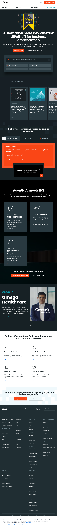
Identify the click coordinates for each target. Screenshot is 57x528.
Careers (31, 481)
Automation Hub (5, 444)
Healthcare (27, 138)
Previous (48, 81)
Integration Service (20, 425)
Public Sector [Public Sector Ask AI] (34, 68)
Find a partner (5, 478)
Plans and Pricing (6, 422)
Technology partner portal (8, 489)
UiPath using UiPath (33, 494)
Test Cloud (18, 450)
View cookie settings (19, 525)
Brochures (45, 436)
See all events (46, 458)
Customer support (7, 425)
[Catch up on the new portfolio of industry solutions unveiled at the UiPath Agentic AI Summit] (37, 103)
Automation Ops (5, 447)
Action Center (5, 431)
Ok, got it (7, 525)
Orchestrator (19, 436)
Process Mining (19, 439)
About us (31, 475)
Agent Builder (5, 433)
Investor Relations (33, 489)
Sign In (38, 409)
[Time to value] (41, 217)
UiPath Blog (45, 422)
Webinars (45, 433)
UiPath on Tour (46, 450)
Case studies (46, 427)
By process (31, 425)
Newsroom (31, 486)
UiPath (45, 455)
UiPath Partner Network (7, 475)
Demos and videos (47, 438)
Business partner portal (7, 486)
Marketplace (18, 430)
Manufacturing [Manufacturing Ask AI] (11, 68)
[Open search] (33, 2)
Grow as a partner (6, 483)
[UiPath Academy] (5, 381)
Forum (30, 459)
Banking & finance (10, 138)
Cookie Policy (28, 522)
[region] (28, 522)
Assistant (4, 442)
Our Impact (31, 497)
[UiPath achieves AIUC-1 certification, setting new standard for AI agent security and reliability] (18, 103)
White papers (46, 430)
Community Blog (33, 461)
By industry (31, 422)
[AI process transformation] (15, 217)
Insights (17, 422)
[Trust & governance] (15, 251)
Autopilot (4, 450)
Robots (17, 442)
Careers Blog (32, 483)
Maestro (17, 433)
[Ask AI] (49, 60)
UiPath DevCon (46, 452)
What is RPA (31, 443)
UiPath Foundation (33, 502)
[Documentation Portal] (5, 360)
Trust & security (32, 491)
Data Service (18, 419)
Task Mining (18, 447)
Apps (3, 439)
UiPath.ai (31, 478)
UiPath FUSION (46, 444)
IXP (16, 428)
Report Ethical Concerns (34, 508)
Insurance (44, 138)
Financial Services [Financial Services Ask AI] (12, 65)
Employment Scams (33, 510)
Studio (17, 444)
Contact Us (29, 409)
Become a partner (6, 481)
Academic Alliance (33, 438)
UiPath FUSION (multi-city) (49, 447)
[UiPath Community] (33, 360)
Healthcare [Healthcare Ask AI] (33, 65)
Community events (33, 464)
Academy (31, 435)
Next (51, 81)
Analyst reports (46, 425)
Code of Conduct (33, 505)
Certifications (32, 440)
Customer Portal (33, 453)
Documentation (32, 456)
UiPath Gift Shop (32, 500)
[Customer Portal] (33, 381)
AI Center (4, 436)
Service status (32, 467)
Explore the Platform (7, 419)
